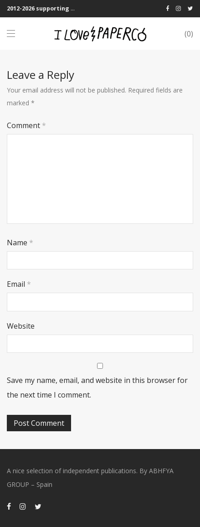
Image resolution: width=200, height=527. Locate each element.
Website (21, 326)
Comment (26, 125)
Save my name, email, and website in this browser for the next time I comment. (97, 387)
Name (20, 243)
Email (19, 284)
